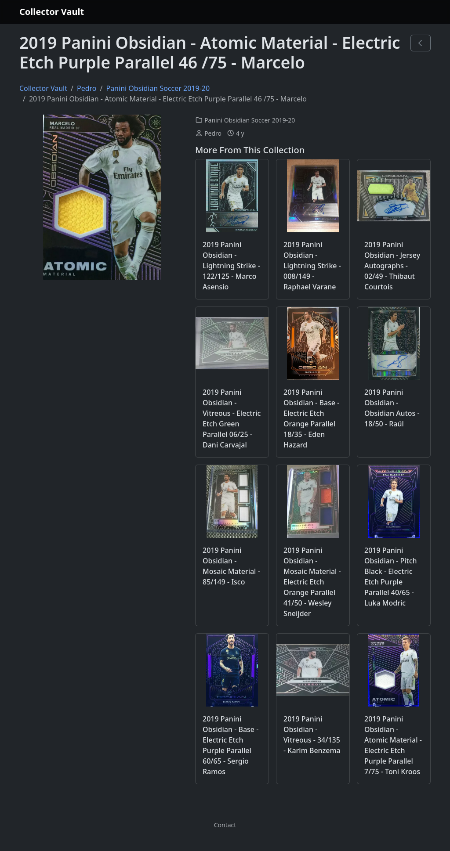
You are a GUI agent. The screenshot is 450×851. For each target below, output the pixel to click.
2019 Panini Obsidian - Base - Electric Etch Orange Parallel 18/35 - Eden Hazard (311, 418)
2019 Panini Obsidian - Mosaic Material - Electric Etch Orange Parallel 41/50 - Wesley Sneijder (312, 581)
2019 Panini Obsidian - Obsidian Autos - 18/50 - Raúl (392, 408)
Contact (225, 825)
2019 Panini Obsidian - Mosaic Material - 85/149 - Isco (231, 566)
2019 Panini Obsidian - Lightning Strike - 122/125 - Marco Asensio (231, 266)
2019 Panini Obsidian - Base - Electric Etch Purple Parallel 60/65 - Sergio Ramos (230, 745)
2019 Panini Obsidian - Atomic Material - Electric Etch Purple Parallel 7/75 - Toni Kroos (393, 745)
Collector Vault (51, 12)
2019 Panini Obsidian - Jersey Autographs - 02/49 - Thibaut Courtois (392, 266)
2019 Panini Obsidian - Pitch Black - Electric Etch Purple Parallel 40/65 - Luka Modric (390, 576)
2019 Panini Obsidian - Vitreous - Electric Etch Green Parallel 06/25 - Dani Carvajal (232, 418)
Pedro (87, 88)
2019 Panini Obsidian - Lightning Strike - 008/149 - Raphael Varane (312, 266)
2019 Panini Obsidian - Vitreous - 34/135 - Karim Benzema (312, 734)
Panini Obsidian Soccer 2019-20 (158, 88)
